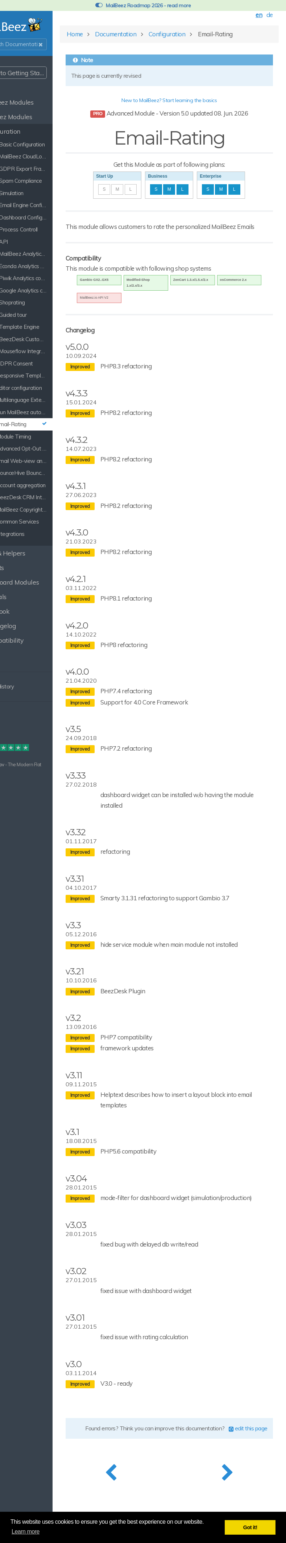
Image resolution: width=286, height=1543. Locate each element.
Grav (30, 764)
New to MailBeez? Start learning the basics (184, 101)
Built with (15, 764)
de (265, 16)
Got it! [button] (250, 1527)
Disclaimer (17, 733)
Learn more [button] (26, 1531)
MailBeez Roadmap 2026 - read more (143, 5)
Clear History (25, 686)
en (254, 16)
